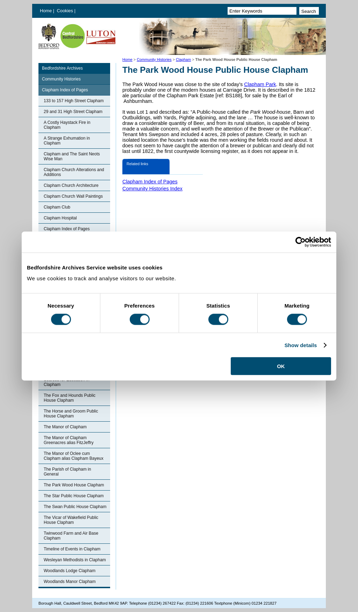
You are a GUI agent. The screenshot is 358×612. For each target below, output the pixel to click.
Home (46, 10)
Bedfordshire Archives (62, 68)
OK (281, 366)
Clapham (183, 59)
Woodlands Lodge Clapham (69, 570)
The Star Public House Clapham (73, 495)
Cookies (65, 10)
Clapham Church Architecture (71, 185)
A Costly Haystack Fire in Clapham (67, 125)
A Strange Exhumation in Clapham (67, 141)
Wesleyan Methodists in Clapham (75, 559)
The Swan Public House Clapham (75, 506)
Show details (301, 345)
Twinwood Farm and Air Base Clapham (71, 536)
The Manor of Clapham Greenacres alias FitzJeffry (69, 440)
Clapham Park (260, 84)
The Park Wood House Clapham (74, 485)
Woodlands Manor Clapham (70, 581)
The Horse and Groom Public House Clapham (71, 413)
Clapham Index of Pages (65, 89)
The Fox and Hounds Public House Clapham (69, 398)
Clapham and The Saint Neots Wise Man (72, 156)
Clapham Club (57, 207)
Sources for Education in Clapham (67, 382)
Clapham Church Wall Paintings (73, 196)
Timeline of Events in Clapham (72, 549)
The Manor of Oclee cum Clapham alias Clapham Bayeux (73, 456)
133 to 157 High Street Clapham (73, 100)
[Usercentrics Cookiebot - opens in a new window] (300, 242)
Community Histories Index (152, 188)
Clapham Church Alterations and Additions (74, 172)
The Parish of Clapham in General (67, 472)
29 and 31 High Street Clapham (73, 111)
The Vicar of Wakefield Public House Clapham (71, 520)
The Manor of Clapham (65, 426)
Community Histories (154, 59)
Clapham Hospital (60, 218)
